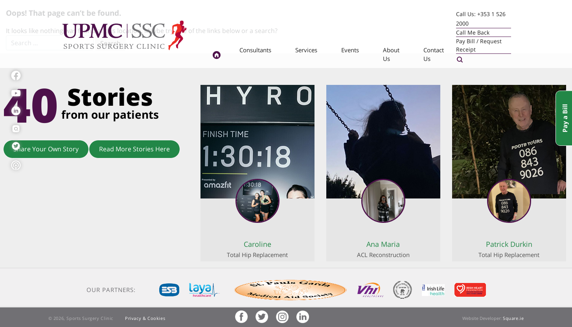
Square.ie (513, 318)
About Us (391, 54)
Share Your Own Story (46, 149)
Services (306, 50)
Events (350, 50)
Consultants (255, 50)
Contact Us (433, 54)
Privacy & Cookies (145, 318)
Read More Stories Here (134, 149)
